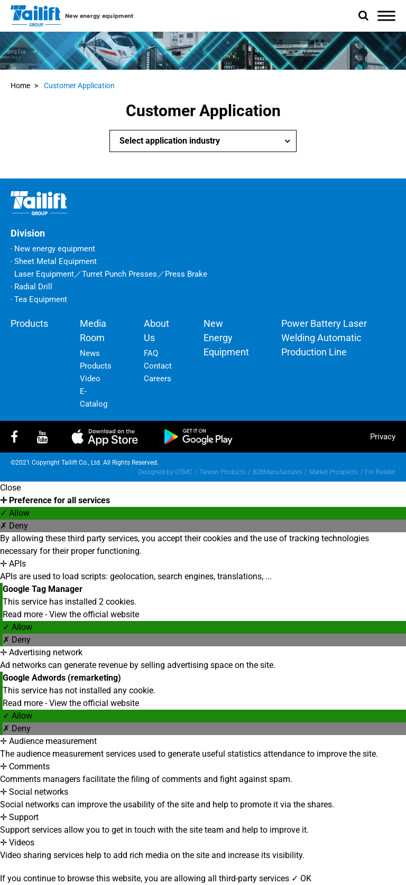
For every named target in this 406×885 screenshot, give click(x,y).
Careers (157, 378)
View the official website (94, 614)
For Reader (380, 472)
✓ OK (301, 878)
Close (10, 488)
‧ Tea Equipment (39, 299)
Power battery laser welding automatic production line (324, 337)
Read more (24, 614)
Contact (158, 366)
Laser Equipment (44, 274)
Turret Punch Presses (119, 274)
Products (29, 323)
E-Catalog (93, 398)
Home (20, 85)
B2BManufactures (277, 472)
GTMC (183, 472)
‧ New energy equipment (53, 248)
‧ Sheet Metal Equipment (54, 261)
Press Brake (186, 274)
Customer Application (79, 85)
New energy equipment (226, 337)
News (90, 353)
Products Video (96, 372)
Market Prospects (333, 472)
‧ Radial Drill (31, 286)
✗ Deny (14, 526)
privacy (382, 436)
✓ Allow (15, 513)
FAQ (151, 353)
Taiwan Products (222, 472)
